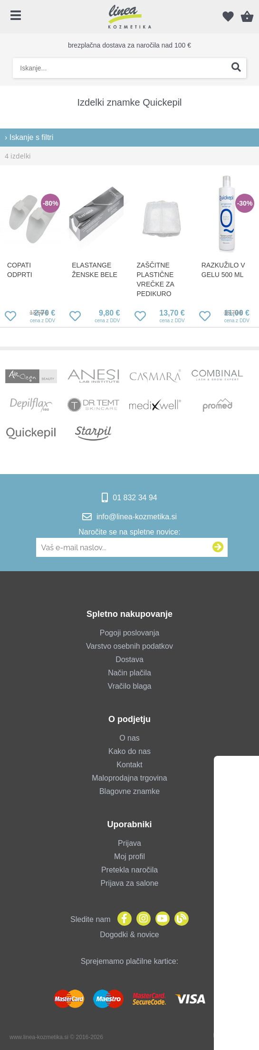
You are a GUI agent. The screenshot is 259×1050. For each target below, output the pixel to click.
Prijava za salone (130, 883)
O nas (129, 738)
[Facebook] (122, 919)
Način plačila (129, 673)
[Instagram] (141, 919)
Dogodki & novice (129, 935)
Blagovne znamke (129, 791)
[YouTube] (160, 919)
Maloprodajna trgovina (129, 778)
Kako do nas (129, 751)
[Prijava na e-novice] (218, 547)
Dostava (129, 659)
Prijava (129, 843)
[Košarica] (247, 16)
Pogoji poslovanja (129, 633)
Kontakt (129, 765)
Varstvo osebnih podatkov (129, 646)
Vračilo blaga (130, 686)
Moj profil (129, 856)
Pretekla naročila (129, 870)
